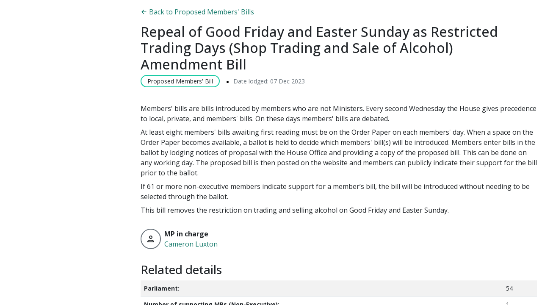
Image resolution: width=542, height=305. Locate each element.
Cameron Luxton (191, 244)
